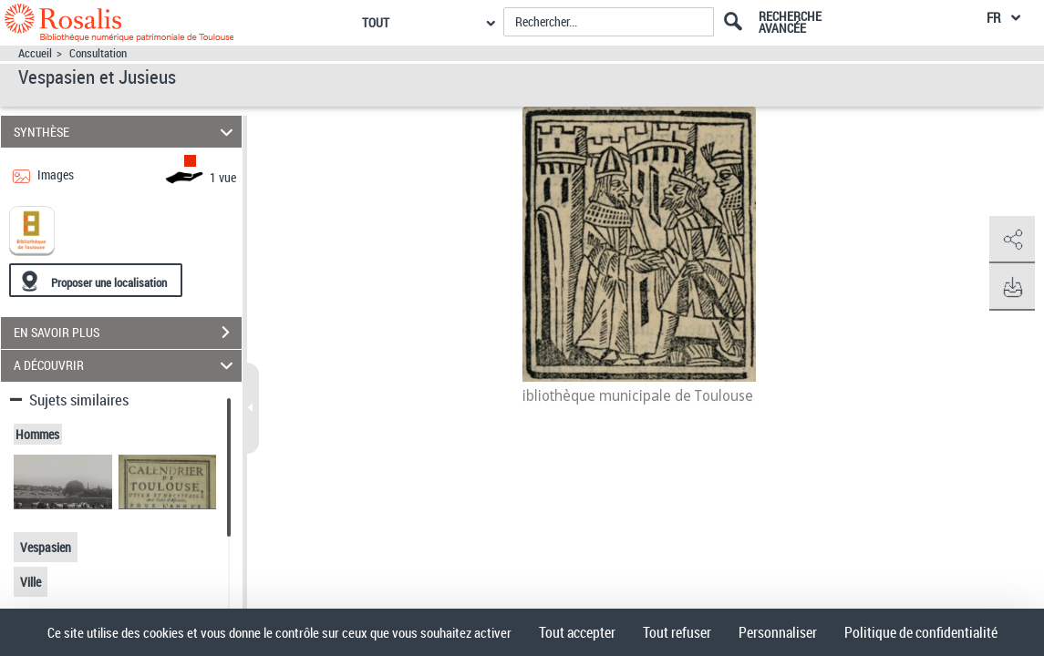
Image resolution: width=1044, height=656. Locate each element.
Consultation (98, 53)
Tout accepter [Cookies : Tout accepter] (577, 632)
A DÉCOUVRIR (126, 366)
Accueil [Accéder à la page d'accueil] (35, 53)
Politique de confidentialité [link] (920, 632)
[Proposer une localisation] (95, 280)
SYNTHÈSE (126, 132)
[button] (1012, 239)
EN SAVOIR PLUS (128, 332)
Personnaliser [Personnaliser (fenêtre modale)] (778, 632)
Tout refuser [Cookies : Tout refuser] (677, 632)
